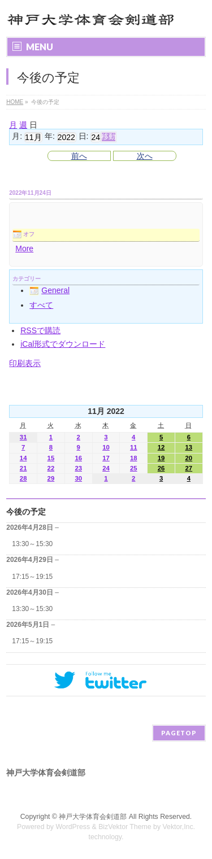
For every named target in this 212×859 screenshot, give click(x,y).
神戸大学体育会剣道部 (93, 817)
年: (50, 136)
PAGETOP (179, 732)
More (24, 248)
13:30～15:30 (32, 544)
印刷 (25, 363)
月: (17, 136)
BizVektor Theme (125, 827)
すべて (41, 304)
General (49, 290)
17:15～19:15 (32, 577)
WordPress (72, 827)
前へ (79, 155)
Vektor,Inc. (179, 827)
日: (84, 136)
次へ (145, 155)
